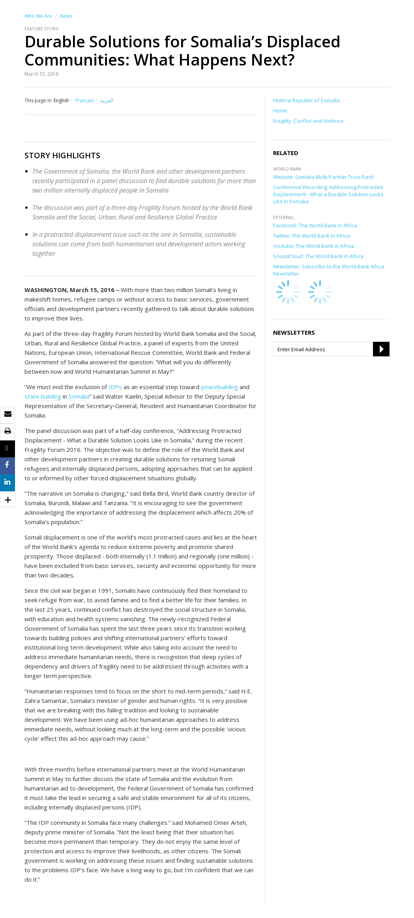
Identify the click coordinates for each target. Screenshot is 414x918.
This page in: (38, 100)
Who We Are (38, 16)
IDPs (115, 387)
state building (42, 396)
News (66, 16)
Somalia (79, 396)
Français (84, 100)
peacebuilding (219, 387)
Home (280, 110)
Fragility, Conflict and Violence (308, 120)
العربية (106, 100)
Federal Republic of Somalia (306, 100)
